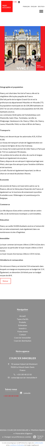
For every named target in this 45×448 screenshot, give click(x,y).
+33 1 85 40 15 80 (11, 396)
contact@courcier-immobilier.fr (24, 377)
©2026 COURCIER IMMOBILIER (14, 430)
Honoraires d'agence (23, 433)
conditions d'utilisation (17, 445)
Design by (37, 437)
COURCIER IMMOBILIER (22, 358)
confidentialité (38, 443)
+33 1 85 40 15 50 (24, 374)
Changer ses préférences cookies (17, 437)
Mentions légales (38, 430)
